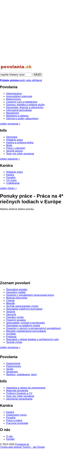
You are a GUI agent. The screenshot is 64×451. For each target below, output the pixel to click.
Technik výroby (14, 342)
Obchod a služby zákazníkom (22, 118)
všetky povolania (10, 123)
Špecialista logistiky (17, 289)
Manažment (12, 113)
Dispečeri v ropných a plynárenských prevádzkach (33, 328)
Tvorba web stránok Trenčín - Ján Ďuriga (22, 447)
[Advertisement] (32, 32)
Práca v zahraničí (15, 148)
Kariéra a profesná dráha (19, 142)
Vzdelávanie (13, 183)
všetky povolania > (10, 347)
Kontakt (10, 439)
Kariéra (10, 174)
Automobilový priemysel (19, 96)
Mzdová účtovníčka (16, 298)
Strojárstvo (12, 371)
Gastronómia (13, 363)
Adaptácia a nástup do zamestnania (25, 387)
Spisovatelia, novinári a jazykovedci (25, 322)
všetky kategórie (10, 159)
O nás (9, 436)
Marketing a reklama (17, 115)
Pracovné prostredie (17, 423)
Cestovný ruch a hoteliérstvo (21, 102)
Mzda (9, 145)
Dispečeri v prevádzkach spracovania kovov (30, 295)
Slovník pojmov (14, 151)
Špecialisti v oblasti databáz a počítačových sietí (32, 339)
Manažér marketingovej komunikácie (26, 331)
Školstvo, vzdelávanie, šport (21, 374)
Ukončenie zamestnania (19, 399)
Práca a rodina (14, 420)
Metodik (10, 303)
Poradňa (11, 177)
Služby (10, 369)
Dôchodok (11, 137)
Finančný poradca (16, 320)
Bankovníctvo (13, 99)
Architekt (11, 334)
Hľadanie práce (14, 139)
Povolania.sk (22, 444)
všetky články (8, 188)
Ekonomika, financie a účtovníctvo (24, 107)
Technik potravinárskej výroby (22, 306)
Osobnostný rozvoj (16, 415)
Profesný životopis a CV (19, 393)
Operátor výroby (15, 317)
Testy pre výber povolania (20, 153)
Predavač (11, 336)
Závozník (11, 314)
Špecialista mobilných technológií (24, 309)
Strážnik (10, 311)
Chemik (10, 300)
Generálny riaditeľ (16, 292)
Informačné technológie (19, 110)
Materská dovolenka (17, 390)
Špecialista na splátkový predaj (23, 325)
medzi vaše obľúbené (21, 80)
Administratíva (14, 93)
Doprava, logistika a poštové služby (25, 104)
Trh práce (11, 180)
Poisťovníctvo (13, 366)
